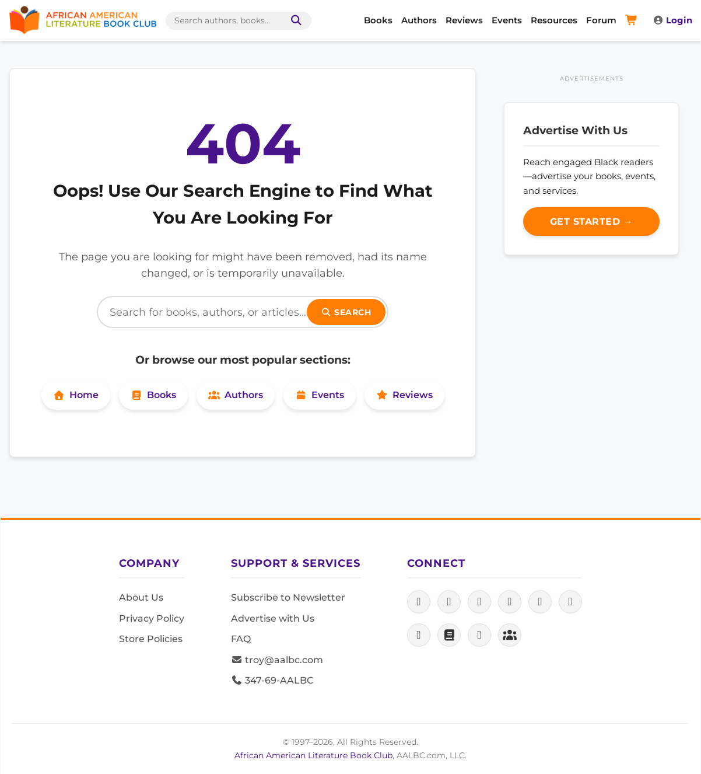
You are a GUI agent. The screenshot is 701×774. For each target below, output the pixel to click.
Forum (601, 20)
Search (346, 312)
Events (507, 20)
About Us (141, 597)
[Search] (242, 312)
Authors (419, 20)
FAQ (241, 638)
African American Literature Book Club (313, 755)
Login (672, 20)
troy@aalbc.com (277, 659)
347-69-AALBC (272, 680)
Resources (554, 20)
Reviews (464, 20)
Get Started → (591, 221)
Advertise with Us (272, 618)
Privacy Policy (151, 618)
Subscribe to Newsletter (288, 597)
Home (76, 394)
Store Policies (151, 638)
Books (378, 20)
